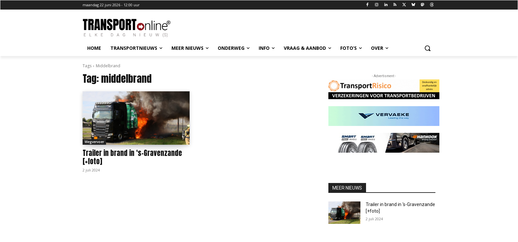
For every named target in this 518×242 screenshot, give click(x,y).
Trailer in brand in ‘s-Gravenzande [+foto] (132, 157)
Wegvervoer (94, 141)
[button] (427, 48)
